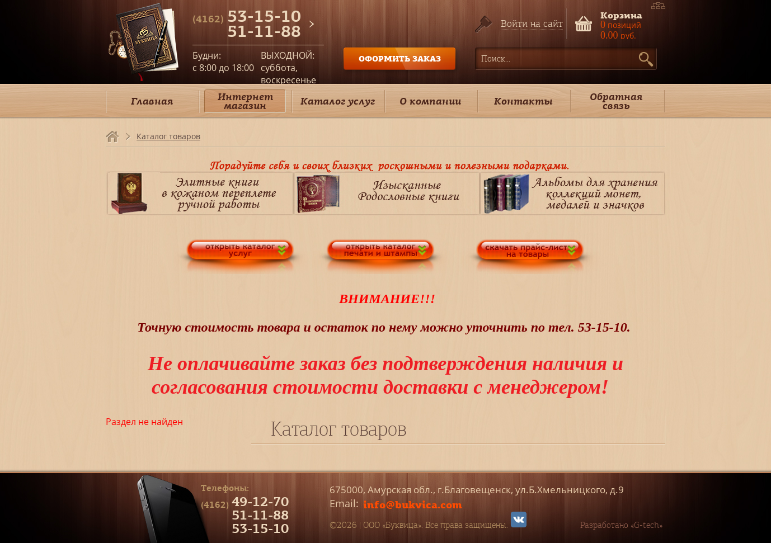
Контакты (523, 101)
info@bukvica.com (412, 504)
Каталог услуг (337, 101)
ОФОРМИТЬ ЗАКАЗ (400, 58)
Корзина (621, 14)
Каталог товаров (168, 136)
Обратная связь (616, 101)
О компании (430, 101)
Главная (152, 101)
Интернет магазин (245, 101)
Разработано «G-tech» (621, 525)
